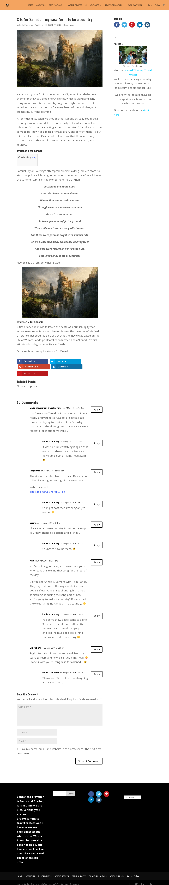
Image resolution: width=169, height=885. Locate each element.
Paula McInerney (26, 25)
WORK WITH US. (135, 5)
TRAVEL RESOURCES (113, 5)
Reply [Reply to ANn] (96, 559)
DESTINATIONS (55, 5)
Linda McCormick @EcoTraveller (46, 404)
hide (33, 157)
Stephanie (35, 467)
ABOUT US (40, 5)
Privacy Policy (154, 5)
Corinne (34, 519)
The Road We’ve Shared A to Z (47, 488)
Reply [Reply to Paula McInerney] (96, 439)
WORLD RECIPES (75, 5)
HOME (30, 5)
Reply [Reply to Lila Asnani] (96, 646)
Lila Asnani (35, 644)
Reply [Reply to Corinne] (96, 521)
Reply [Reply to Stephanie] (96, 469)
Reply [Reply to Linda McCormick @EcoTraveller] (96, 406)
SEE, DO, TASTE (92, 5)
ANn (32, 557)
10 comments (68, 25)
